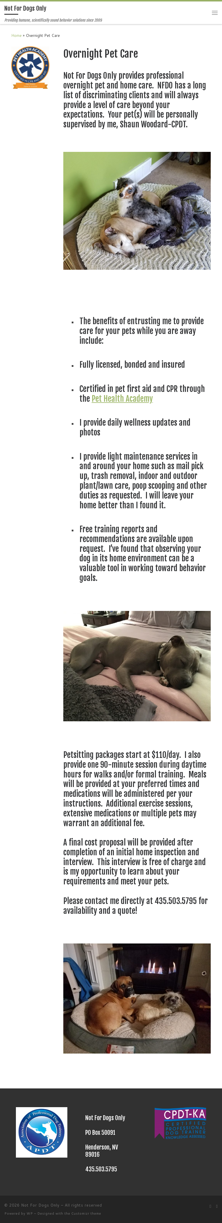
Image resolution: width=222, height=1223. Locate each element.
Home (16, 35)
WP (30, 1213)
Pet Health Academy (122, 399)
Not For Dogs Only (40, 1205)
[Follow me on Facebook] (217, 1206)
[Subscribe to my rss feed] (210, 1206)
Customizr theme (86, 1213)
